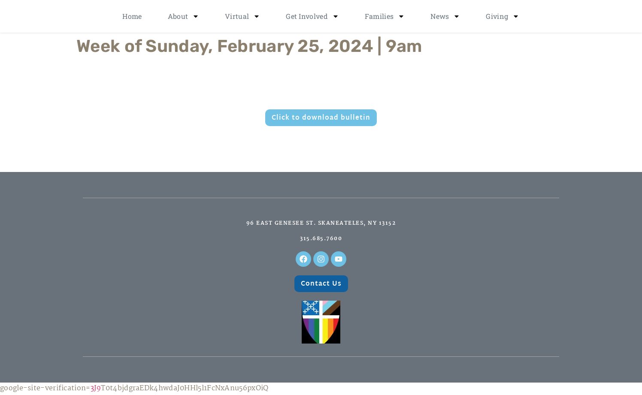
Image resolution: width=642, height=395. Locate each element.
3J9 (96, 388)
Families (385, 16)
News (445, 16)
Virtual (242, 16)
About (184, 16)
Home (132, 16)
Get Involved (312, 16)
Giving (502, 16)
